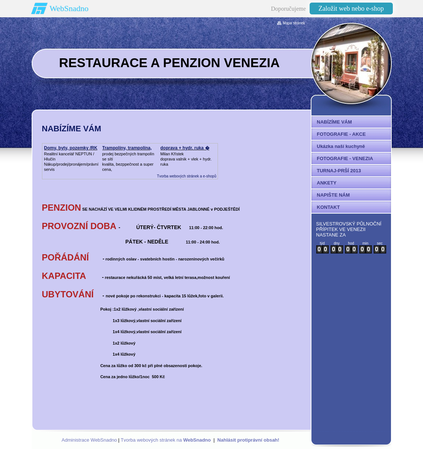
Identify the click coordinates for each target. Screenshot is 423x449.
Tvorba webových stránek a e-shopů (186, 176)
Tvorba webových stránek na (166, 440)
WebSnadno (69, 8)
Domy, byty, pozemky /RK (71, 148)
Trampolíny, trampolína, (127, 148)
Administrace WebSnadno (89, 440)
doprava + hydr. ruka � (185, 148)
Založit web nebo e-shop (351, 8)
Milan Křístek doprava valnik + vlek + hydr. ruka (186, 159)
